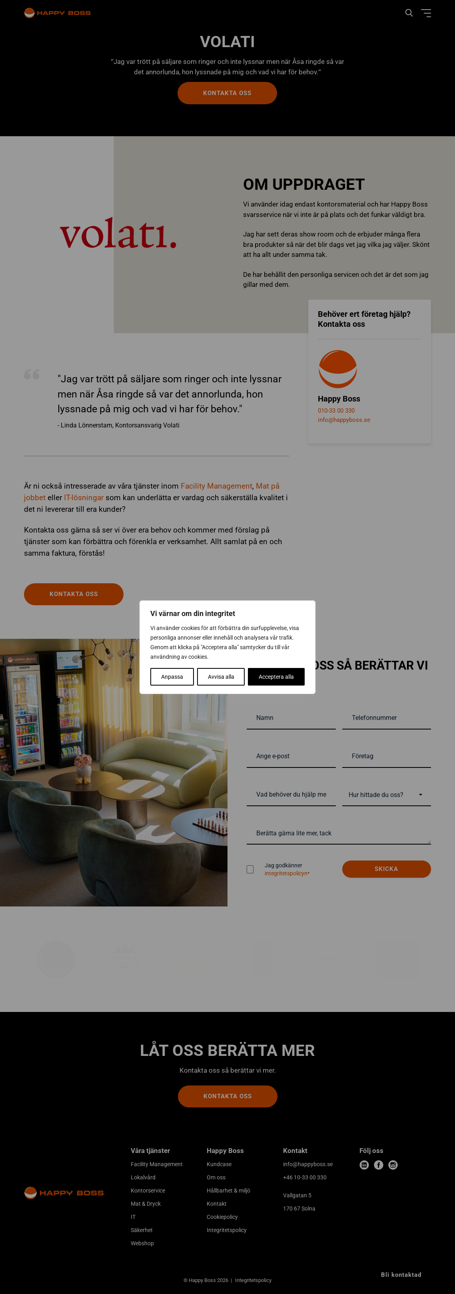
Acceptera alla (276, 677)
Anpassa (172, 677)
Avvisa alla (221, 677)
